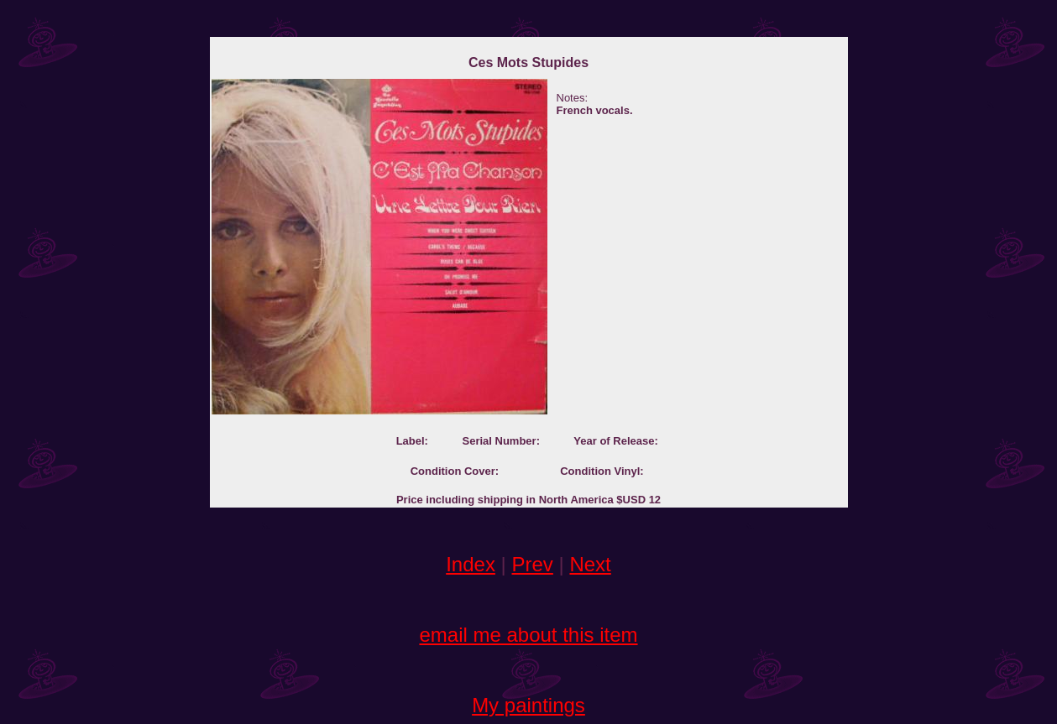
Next (589, 564)
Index (470, 564)
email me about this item (528, 634)
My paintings (528, 705)
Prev (532, 564)
